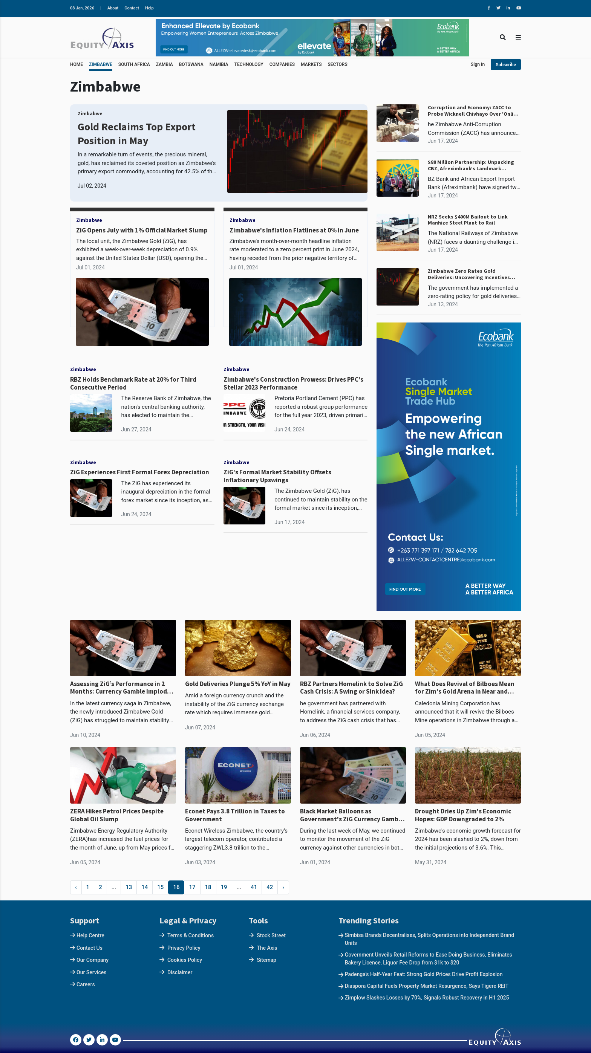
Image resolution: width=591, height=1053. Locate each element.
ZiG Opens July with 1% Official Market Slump (142, 230)
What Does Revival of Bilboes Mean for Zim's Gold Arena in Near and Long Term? (464, 687)
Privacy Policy (184, 948)
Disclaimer (180, 972)
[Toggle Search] (503, 37)
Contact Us (90, 948)
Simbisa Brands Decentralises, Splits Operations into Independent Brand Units (429, 939)
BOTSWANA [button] (191, 64)
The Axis (267, 948)
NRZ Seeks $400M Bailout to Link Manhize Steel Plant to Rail (468, 220)
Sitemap (266, 960)
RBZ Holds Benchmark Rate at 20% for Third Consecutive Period (133, 383)
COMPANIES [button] (282, 64)
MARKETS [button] (311, 64)
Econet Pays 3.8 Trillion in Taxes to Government (235, 815)
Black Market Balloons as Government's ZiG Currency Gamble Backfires (352, 815)
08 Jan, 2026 (82, 8)
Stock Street (271, 935)
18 (208, 887)
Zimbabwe (90, 113)
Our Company (93, 960)
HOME (76, 64)
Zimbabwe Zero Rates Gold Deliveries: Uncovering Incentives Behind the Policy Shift (469, 274)
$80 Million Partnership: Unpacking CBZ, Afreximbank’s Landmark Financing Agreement (471, 165)
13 (129, 887)
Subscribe (506, 64)
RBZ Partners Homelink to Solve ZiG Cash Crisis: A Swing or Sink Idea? (351, 687)
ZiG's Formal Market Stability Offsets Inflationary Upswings (277, 476)
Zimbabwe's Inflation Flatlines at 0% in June (294, 230)
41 (254, 887)
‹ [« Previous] (76, 887)
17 (192, 887)
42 (269, 887)
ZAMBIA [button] (164, 64)
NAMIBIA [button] (219, 64)
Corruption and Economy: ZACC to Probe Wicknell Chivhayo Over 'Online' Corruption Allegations (474, 110)
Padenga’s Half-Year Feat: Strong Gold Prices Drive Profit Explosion (424, 974)
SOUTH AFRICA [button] (134, 64)
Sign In (478, 64)
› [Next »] (283, 887)
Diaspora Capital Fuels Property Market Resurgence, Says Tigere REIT (427, 986)
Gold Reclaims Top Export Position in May (137, 133)
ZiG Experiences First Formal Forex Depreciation (139, 472)
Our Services (91, 972)
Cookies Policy (184, 960)
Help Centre (90, 935)
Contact (131, 8)
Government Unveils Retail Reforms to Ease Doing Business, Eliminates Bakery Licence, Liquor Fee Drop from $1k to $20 (428, 959)
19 (224, 887)
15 (160, 887)
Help (149, 8)
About (113, 8)
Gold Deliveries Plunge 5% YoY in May (238, 684)
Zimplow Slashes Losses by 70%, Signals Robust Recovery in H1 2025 (427, 998)
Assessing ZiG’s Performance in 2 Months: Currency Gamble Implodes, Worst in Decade (123, 687)
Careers (86, 984)
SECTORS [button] (338, 64)
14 (144, 887)
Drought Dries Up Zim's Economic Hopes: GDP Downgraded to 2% (463, 815)
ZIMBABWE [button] (100, 64)
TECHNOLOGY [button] (248, 64)
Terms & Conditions (190, 935)
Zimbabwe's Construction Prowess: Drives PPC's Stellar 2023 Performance (293, 383)
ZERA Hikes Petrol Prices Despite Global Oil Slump (117, 815)
